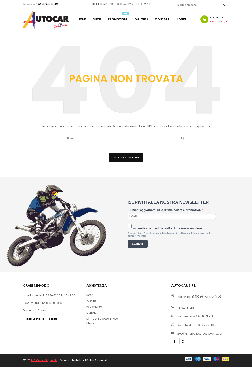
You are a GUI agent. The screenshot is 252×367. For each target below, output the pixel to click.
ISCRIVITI (137, 243)
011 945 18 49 (185, 308)
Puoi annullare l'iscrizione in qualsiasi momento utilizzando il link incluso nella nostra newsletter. (169, 234)
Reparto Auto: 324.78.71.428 (195, 316)
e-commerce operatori (40, 319)
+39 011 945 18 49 (47, 4)
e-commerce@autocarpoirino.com (200, 334)
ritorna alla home (126, 157)
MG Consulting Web (44, 360)
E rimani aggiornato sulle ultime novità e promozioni (165, 210)
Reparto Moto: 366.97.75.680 (196, 325)
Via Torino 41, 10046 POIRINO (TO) (199, 296)
